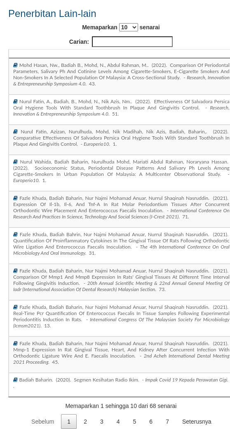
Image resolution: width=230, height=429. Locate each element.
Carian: (121, 41)
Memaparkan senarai (121, 27)
